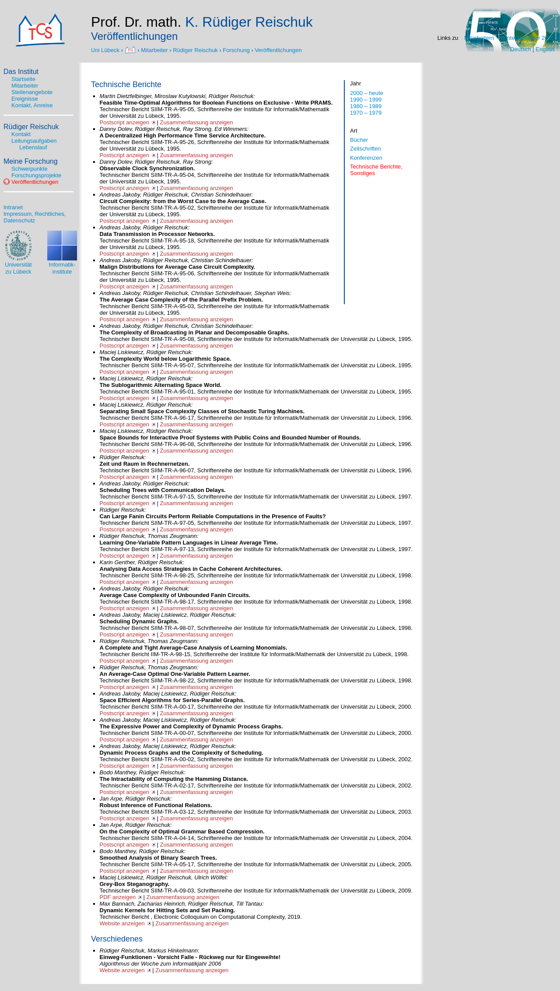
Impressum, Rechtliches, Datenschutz (35, 217)
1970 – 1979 (366, 112)
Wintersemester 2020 (527, 38)
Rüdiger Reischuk (195, 49)
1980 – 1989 (366, 106)
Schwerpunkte (29, 168)
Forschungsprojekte (36, 175)
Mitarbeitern (479, 38)
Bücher (359, 140)
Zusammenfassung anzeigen (196, 122)
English (545, 49)
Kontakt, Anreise (32, 105)
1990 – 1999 (366, 99)
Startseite (23, 79)
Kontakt (21, 134)
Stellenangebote (31, 92)
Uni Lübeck (106, 49)
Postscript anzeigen (124, 122)
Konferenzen (366, 158)
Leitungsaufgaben (33, 140)
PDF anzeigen (118, 897)
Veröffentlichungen (278, 49)
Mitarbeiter (154, 49)
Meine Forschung (31, 161)
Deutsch (520, 49)
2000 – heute (366, 93)
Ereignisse (24, 98)
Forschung (236, 49)
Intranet (13, 207)
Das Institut (21, 71)
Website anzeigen (122, 923)
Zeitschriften (365, 148)
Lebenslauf (33, 147)
